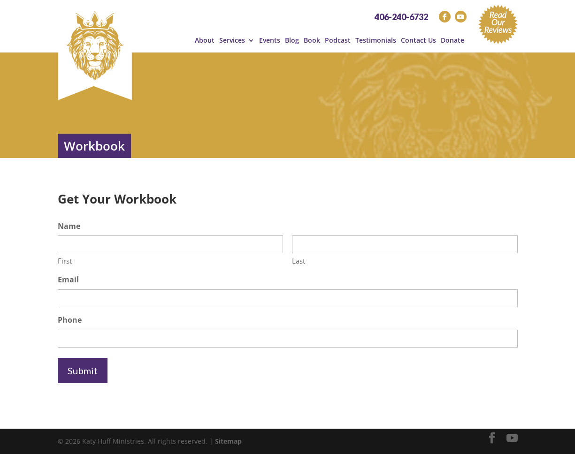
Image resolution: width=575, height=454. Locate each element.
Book (312, 40)
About (205, 40)
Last (298, 260)
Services (232, 40)
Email (68, 279)
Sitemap (228, 441)
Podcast (338, 40)
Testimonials (375, 40)
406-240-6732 (401, 17)
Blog (292, 40)
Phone (70, 320)
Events (269, 40)
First (65, 260)
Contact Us (418, 40)
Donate (452, 40)
